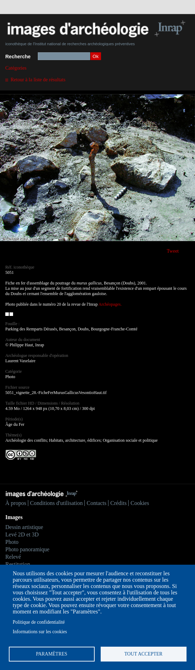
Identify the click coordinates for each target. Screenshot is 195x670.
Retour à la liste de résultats (38, 79)
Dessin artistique (24, 527)
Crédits (118, 503)
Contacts (96, 503)
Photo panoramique (27, 549)
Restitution (17, 564)
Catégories (15, 68)
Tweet (173, 251)
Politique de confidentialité (39, 622)
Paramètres (51, 654)
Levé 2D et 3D (22, 534)
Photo (11, 542)
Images (14, 517)
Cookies (139, 503)
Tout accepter (143, 654)
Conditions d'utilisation (56, 503)
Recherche (18, 56)
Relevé (13, 557)
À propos (15, 503)
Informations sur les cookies (40, 631)
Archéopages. (110, 304)
